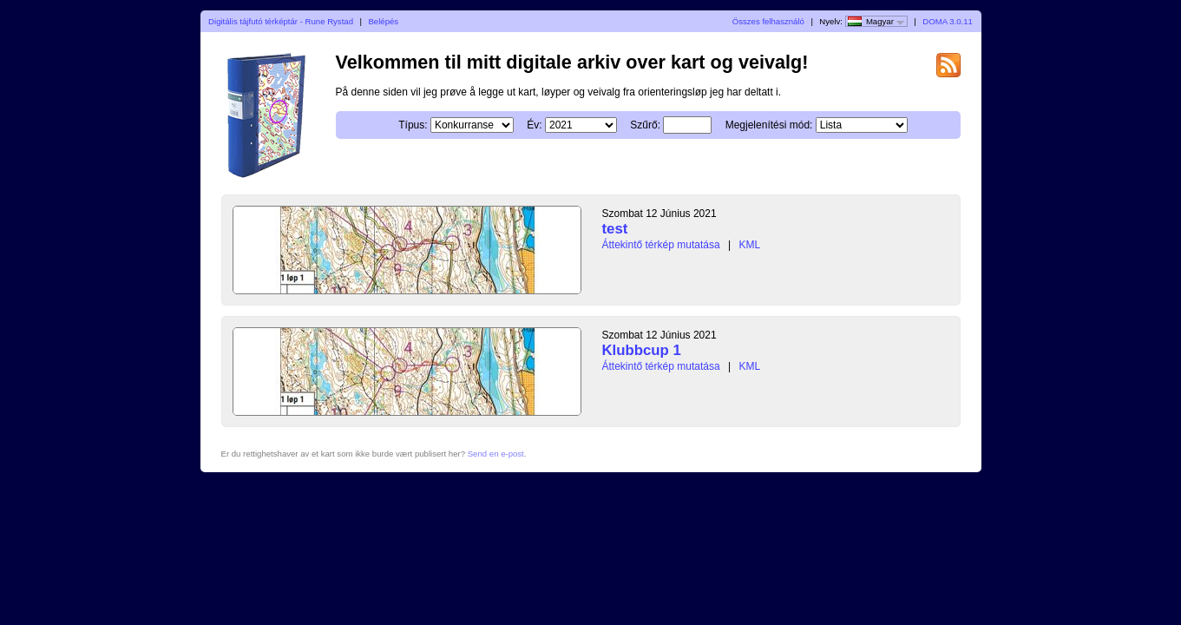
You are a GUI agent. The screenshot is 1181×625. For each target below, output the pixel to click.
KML (749, 245)
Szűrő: (645, 125)
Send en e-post (496, 453)
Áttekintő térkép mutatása (661, 245)
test (615, 228)
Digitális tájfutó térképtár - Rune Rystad (280, 21)
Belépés (383, 21)
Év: (534, 125)
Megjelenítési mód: (769, 125)
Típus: (412, 125)
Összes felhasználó (768, 21)
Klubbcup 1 (641, 350)
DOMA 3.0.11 (947, 21)
